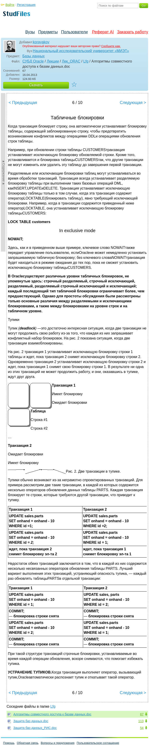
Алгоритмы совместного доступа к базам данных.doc (52, 714)
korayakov (41, 42)
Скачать (36, 85)
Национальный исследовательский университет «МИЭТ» (81, 51)
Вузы (30, 32)
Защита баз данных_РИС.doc (35, 728)
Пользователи (74, 32)
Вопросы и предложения (57, 743)
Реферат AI (103, 32)
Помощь (8, 743)
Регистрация (26, 5)
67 (142, 714)
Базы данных (33, 56)
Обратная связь (27, 743)
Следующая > (133, 102)
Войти (9, 5)
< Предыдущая (23, 102)
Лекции (53, 61)
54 (142, 728)
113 (141, 721)
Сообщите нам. (111, 46)
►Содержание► (3, 172)
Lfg (85, 61)
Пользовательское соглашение (98, 743)
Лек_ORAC (71, 61)
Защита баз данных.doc (30, 721)
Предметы (48, 32)
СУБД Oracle (33, 61)
